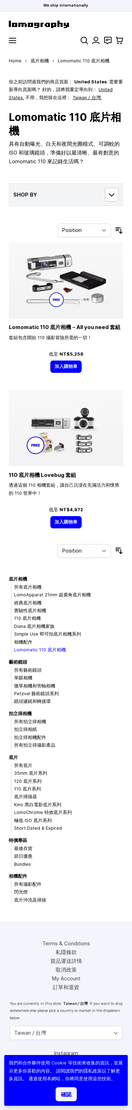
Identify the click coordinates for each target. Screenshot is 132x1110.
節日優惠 (23, 856)
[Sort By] (84, 231)
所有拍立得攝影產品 (34, 745)
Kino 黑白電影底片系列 (37, 804)
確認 (66, 1094)
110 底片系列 (27, 789)
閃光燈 (21, 892)
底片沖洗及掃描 (30, 900)
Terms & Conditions (66, 943)
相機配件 (23, 642)
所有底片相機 (28, 587)
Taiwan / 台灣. (87, 97)
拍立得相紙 (25, 729)
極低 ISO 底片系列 (33, 820)
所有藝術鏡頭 (28, 670)
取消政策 (66, 969)
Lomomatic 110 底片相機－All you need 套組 (64, 327)
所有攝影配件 (28, 884)
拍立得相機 (20, 713)
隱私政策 (92, 1071)
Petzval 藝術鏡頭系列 (36, 693)
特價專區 (18, 840)
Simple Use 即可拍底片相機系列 (47, 634)
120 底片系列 (28, 781)
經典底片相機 (28, 602)
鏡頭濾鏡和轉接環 (32, 701)
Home (15, 60)
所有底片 (23, 765)
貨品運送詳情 (66, 961)
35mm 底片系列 (30, 773)
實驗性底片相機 (30, 610)
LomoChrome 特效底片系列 (43, 812)
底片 (13, 757)
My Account (66, 978)
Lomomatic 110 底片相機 (40, 649)
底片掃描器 (25, 796)
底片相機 (40, 60)
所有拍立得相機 (30, 721)
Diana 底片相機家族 (34, 626)
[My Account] (96, 40)
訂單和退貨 (66, 987)
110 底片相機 (27, 618)
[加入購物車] (66, 367)
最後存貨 (23, 848)
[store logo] (66, 24)
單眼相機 (23, 677)
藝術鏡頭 (18, 662)
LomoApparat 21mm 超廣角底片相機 (52, 594)
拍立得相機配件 (30, 737)
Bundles (22, 864)
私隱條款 (66, 952)
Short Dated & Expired (38, 828)
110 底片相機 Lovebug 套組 (42, 475)
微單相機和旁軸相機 (34, 685)
